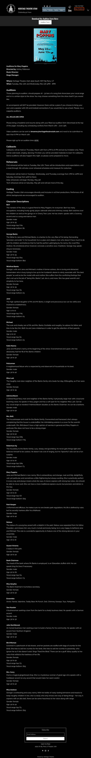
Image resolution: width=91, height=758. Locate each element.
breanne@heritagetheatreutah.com (45, 132)
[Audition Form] (45, 22)
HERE (36, 140)
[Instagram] (47, 6)
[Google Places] (44, 6)
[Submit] (45, 738)
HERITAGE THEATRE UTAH (27, 8)
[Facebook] (50, 6)
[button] (88, 10)
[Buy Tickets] (79, 8)
